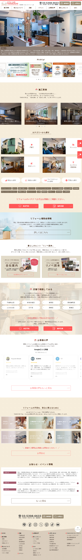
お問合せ (77, 3)
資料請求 (66, 3)
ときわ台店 (10, 307)
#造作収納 (59, 191)
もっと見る (41, 500)
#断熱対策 (44, 191)
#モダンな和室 (68, 187)
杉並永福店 (31, 302)
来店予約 (52, 534)
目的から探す (32, 179)
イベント (21, 552)
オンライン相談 (53, 547)
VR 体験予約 (53, 543)
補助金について (37, 554)
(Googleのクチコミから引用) (36, 371)
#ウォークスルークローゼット (9, 191)
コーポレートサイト (72, 534)
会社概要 (4, 548)
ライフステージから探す (52, 180)
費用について (36, 552)
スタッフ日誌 (36, 542)
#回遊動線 (76, 187)
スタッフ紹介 (5, 552)
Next (78, 70)
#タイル (15, 187)
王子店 (31, 307)
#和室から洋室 (22, 191)
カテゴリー (5, 540)
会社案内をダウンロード (21, 274)
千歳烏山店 (10, 302)
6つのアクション (6, 550)
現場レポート (5, 542)
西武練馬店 (71, 302)
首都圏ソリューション (72, 542)
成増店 (51, 302)
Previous (3, 70)
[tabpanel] (27, 70)
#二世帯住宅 (66, 191)
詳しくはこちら (41, 232)
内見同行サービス (54, 545)
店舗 (20, 532)
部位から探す (12, 179)
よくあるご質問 (37, 548)
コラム (35, 540)
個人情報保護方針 (71, 536)
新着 (3, 538)
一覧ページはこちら (61, 274)
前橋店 (71, 307)
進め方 (35, 550)
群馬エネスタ (70, 545)
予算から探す (72, 179)
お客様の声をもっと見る (41, 387)
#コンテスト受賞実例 (57, 187)
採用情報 (69, 539)
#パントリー (32, 187)
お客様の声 (36, 532)
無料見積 (52, 536)
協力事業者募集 (53, 549)
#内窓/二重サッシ (22, 187)
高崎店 (51, 307)
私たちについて (6, 546)
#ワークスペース (31, 191)
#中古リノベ (52, 191)
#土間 (38, 191)
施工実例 (4, 536)
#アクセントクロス (6, 187)
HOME (4, 532)
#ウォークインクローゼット (44, 187)
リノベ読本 (36, 538)
